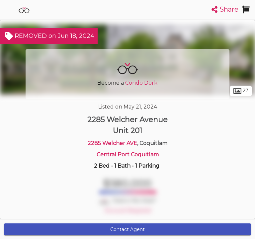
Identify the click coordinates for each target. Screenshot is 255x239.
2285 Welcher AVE (112, 143)
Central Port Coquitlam (128, 154)
